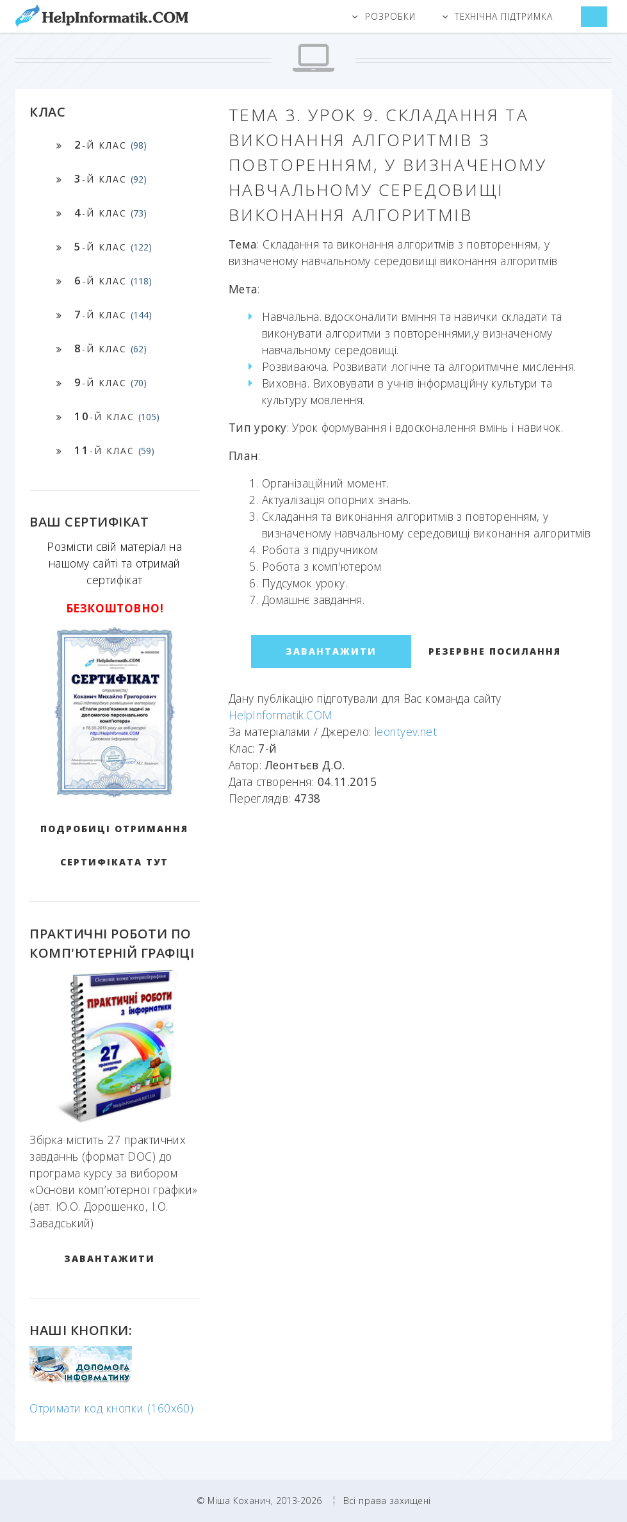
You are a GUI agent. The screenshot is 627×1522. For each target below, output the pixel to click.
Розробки (390, 16)
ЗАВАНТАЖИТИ (109, 1258)
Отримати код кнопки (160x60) (111, 1408)
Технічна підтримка (504, 16)
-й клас (110, 144)
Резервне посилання (494, 651)
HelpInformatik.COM (281, 715)
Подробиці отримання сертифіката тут (114, 845)
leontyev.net (406, 731)
